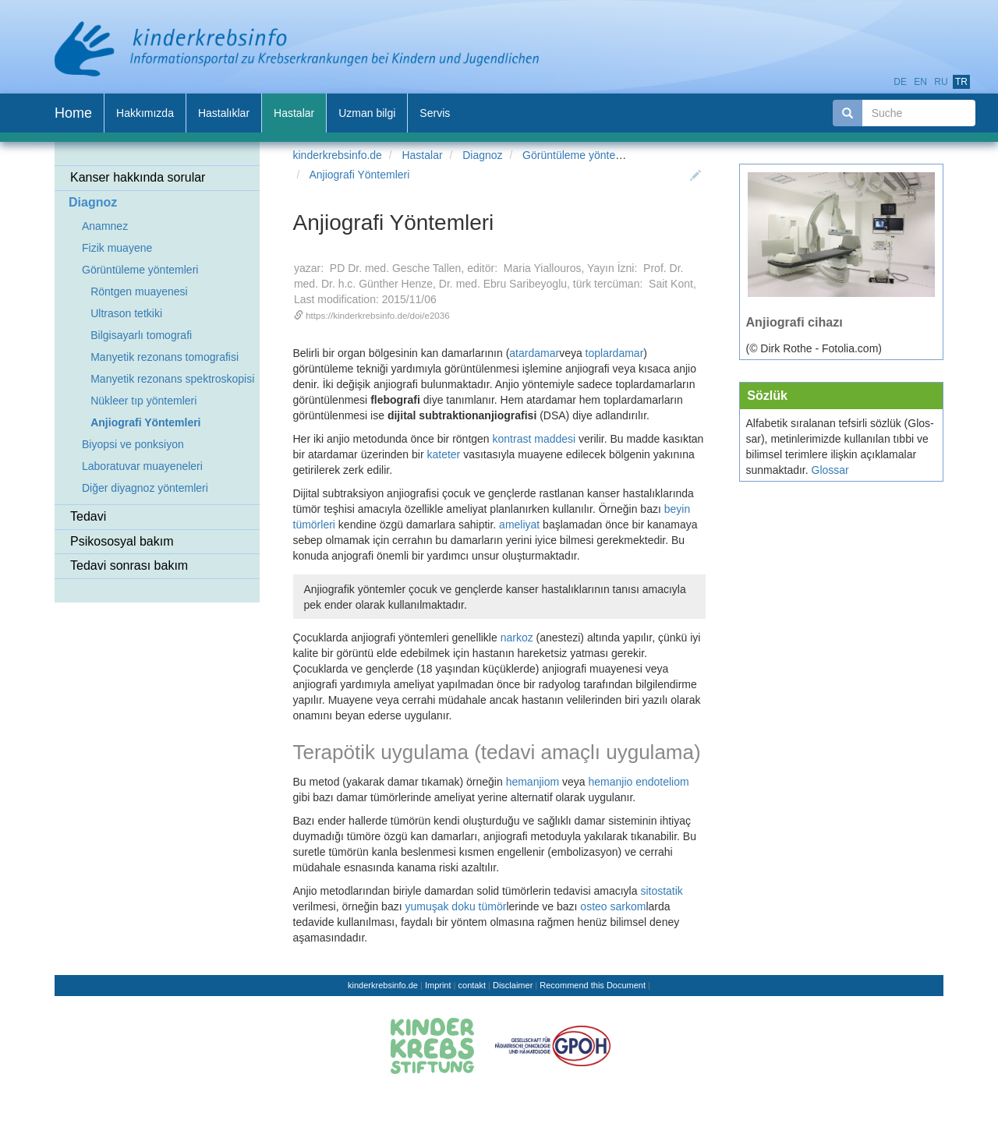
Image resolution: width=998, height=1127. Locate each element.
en (920, 81)
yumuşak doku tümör (455, 906)
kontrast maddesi (534, 439)
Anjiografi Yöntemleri (359, 174)
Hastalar (422, 155)
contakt (472, 985)
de (900, 81)
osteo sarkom (613, 906)
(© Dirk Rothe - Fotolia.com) (814, 348)
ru (940, 81)
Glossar (830, 470)
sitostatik (661, 891)
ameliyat (519, 524)
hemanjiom (532, 781)
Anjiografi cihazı (794, 322)
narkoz (517, 637)
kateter (443, 454)
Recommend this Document (593, 985)
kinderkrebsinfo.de (337, 155)
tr (961, 81)
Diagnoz (482, 155)
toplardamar (613, 353)
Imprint (438, 985)
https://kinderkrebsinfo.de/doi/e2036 (378, 315)
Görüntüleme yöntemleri (580, 155)
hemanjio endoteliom (638, 781)
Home (73, 113)
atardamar (534, 353)
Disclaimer (513, 985)
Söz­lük (767, 395)
